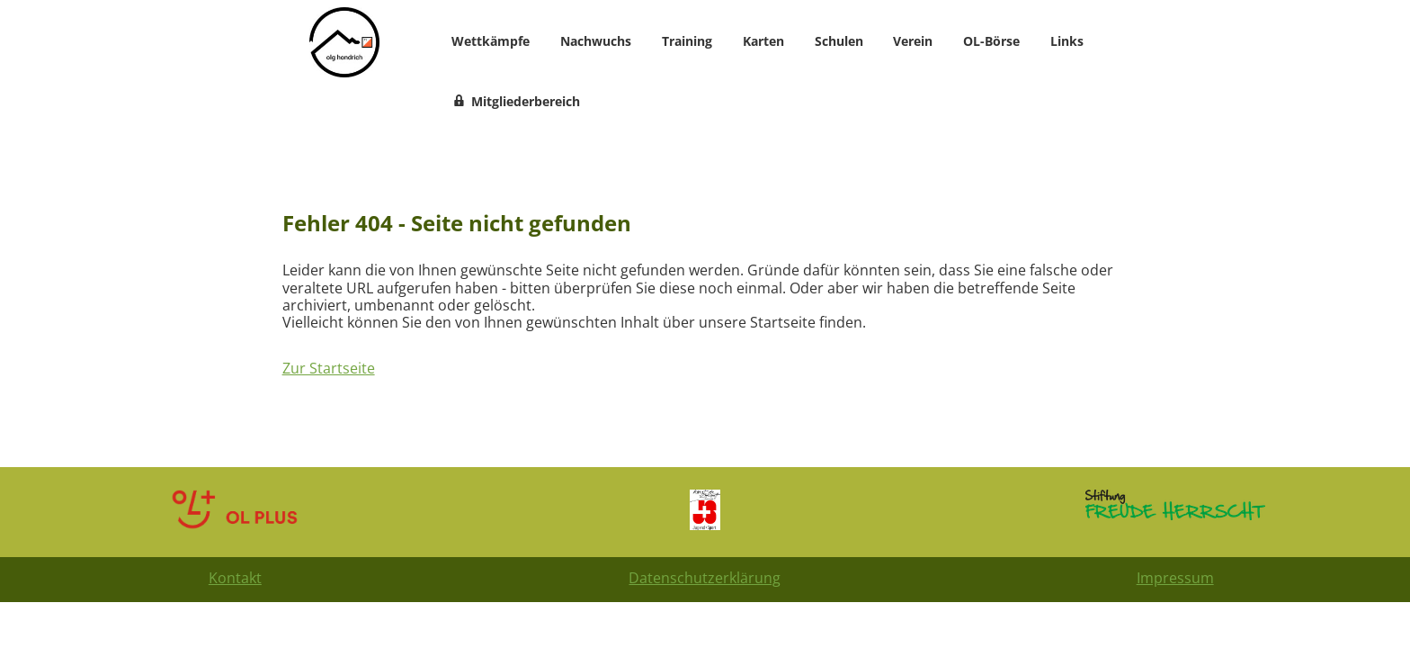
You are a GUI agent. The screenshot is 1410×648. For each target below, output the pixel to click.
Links (1067, 41)
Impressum (1175, 578)
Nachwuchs (595, 41)
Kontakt (235, 578)
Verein (913, 41)
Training (687, 41)
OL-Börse (991, 41)
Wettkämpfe (490, 41)
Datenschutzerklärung (705, 578)
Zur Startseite (328, 368)
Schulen (839, 41)
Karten (763, 41)
